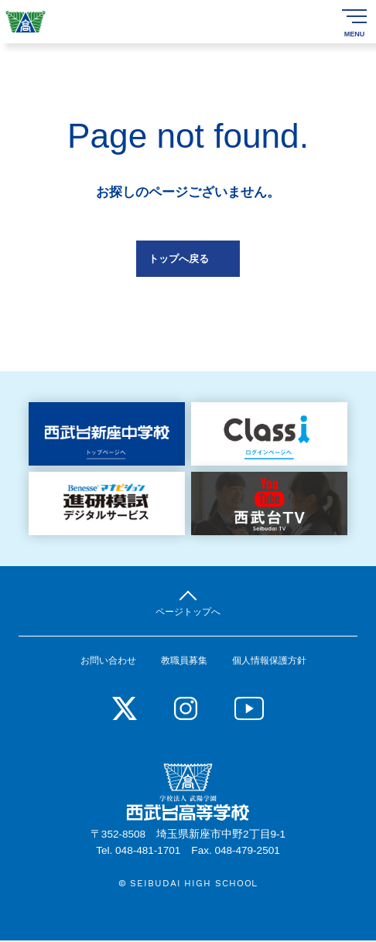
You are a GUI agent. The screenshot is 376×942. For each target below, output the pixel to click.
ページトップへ (188, 612)
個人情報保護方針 (269, 662)
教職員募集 (184, 662)
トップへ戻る (178, 259)
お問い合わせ (108, 662)
